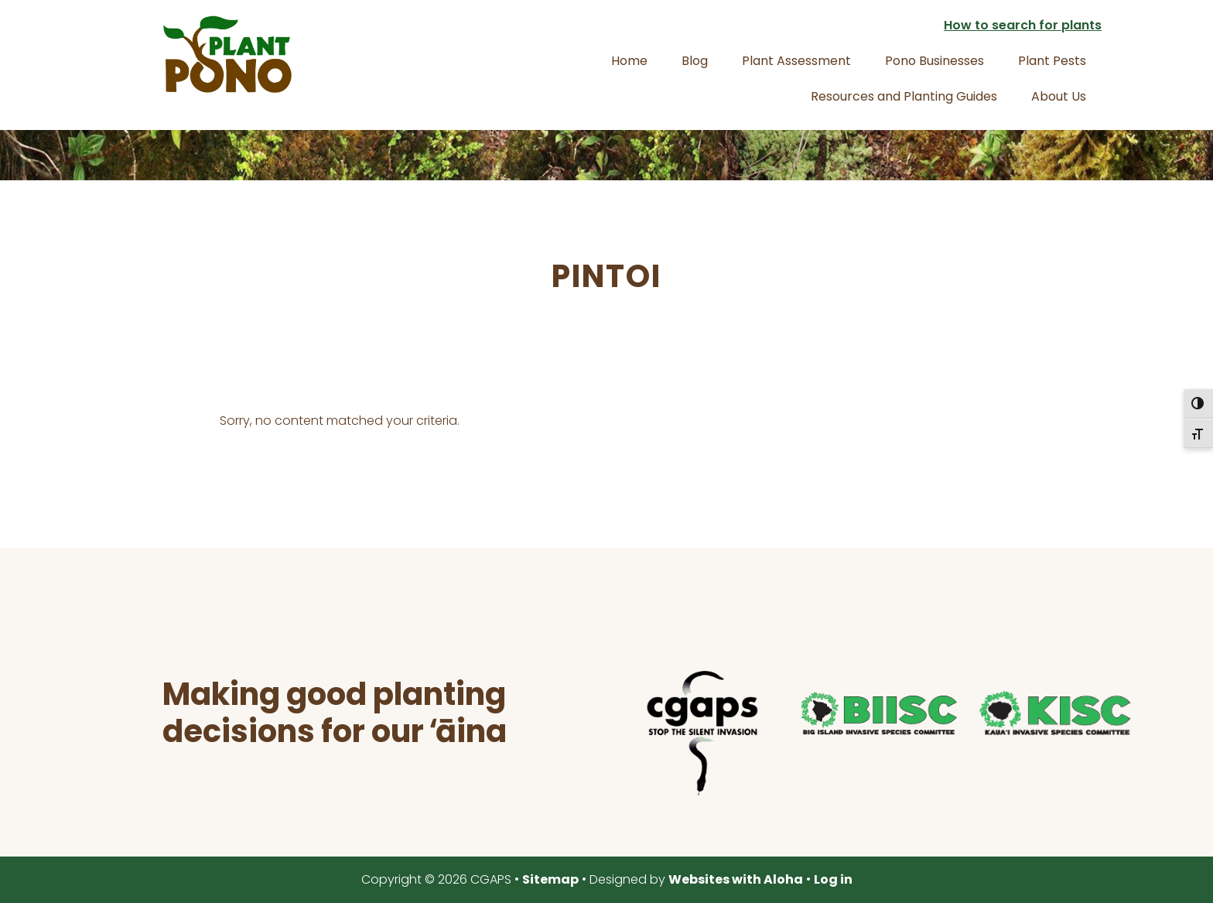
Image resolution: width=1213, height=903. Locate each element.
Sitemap (550, 879)
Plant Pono (227, 54)
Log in (833, 879)
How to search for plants (1023, 25)
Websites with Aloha (735, 879)
